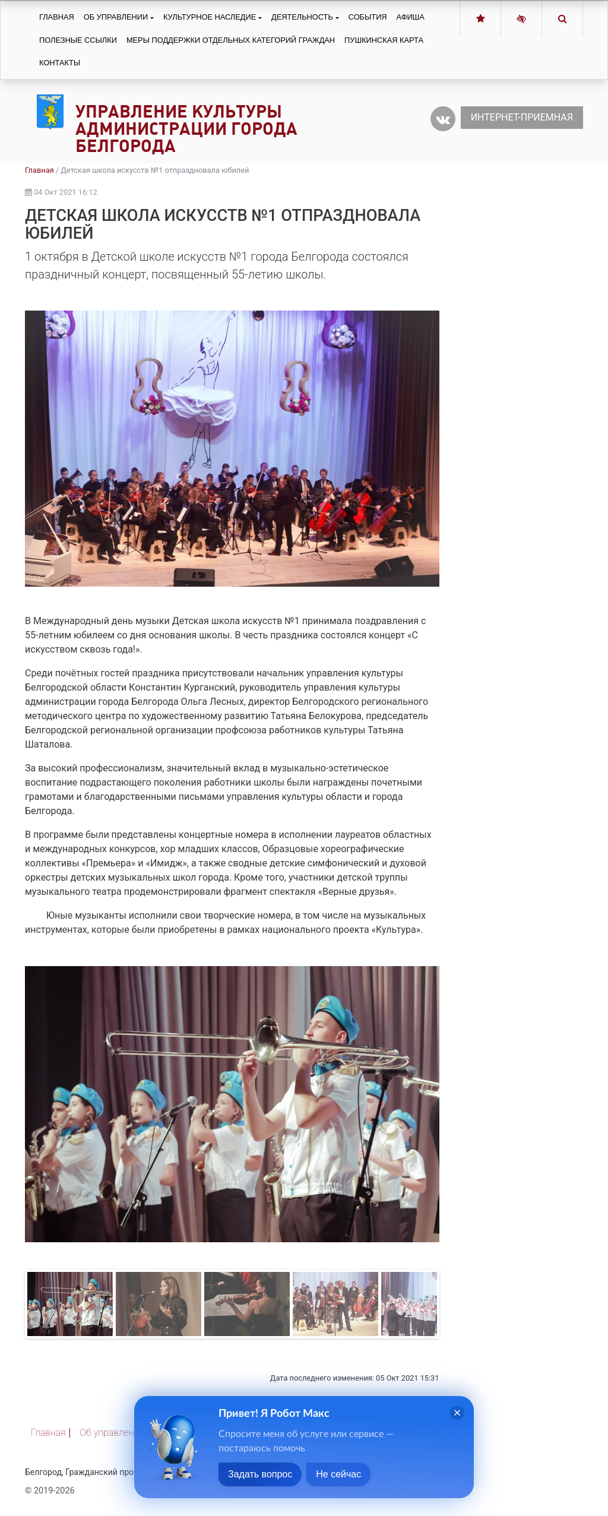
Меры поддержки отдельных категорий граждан (230, 40)
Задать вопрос (260, 1474)
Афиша (411, 16)
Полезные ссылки (78, 40)
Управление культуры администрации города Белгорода (186, 129)
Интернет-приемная (522, 117)
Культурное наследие (209, 16)
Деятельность (302, 16)
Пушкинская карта (383, 40)
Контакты (59, 62)
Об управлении (116, 16)
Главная (56, 16)
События (368, 16)
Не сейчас (338, 1474)
